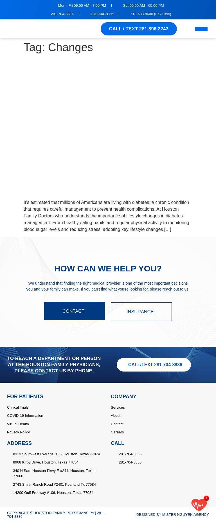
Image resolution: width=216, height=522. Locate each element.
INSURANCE (142, 311)
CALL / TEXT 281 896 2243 (138, 29)
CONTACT (73, 311)
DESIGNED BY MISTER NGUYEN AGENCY (172, 514)
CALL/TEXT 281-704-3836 (155, 364)
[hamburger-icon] (201, 29)
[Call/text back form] (199, 505)
